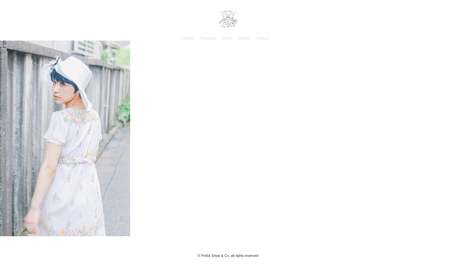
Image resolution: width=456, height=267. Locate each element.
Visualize (208, 38)
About (244, 38)
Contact (263, 38)
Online (188, 38)
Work (227, 38)
